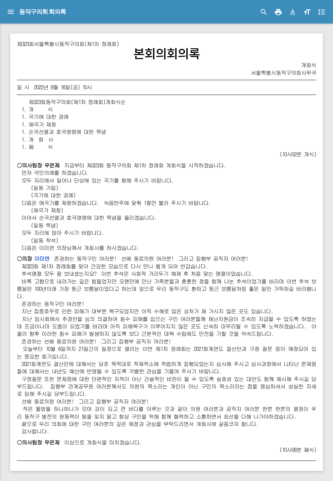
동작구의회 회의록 (42, 11)
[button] (292, 12)
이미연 (41, 258)
